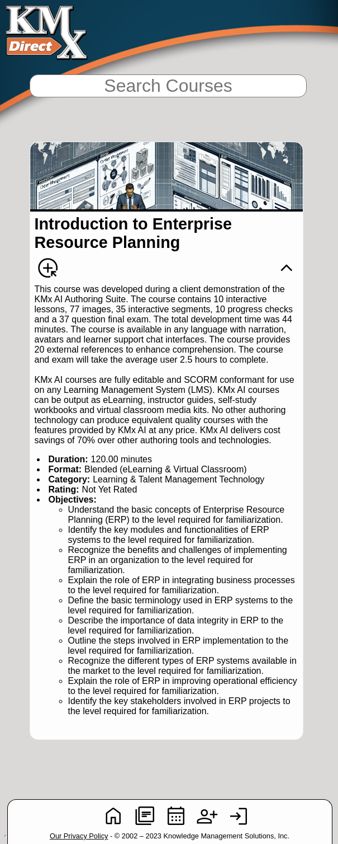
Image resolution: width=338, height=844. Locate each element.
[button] (286, 268)
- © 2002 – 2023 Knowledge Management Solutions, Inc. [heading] (169, 836)
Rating (63, 489)
